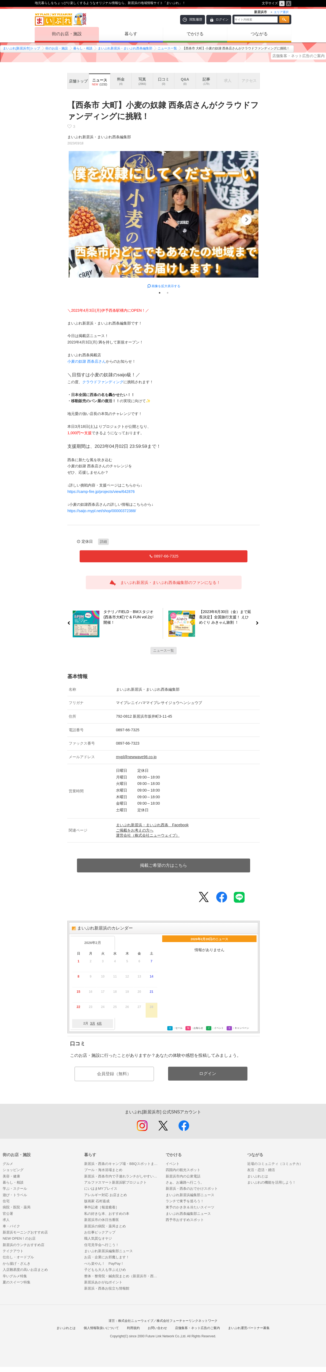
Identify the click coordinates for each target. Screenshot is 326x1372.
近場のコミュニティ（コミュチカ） (275, 1164)
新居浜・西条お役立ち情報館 (106, 1288)
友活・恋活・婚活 (261, 1170)
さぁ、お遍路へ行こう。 (185, 1182)
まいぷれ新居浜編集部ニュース (108, 1251)
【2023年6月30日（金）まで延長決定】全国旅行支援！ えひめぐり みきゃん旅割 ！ (227, 617)
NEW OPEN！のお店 (19, 1238)
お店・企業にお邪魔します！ (106, 1257)
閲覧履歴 (195, 19)
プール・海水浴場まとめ (103, 1170)
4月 (99, 1023)
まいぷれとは (257, 1176)
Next (246, 220)
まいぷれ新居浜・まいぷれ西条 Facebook (152, 825)
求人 (6, 1220)
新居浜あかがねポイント (105, 1282)
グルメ (8, 1164)
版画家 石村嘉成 (97, 1201)
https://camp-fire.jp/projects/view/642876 (101, 491)
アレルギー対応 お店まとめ (105, 1195)
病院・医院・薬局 (16, 1207)
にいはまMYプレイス (100, 1189)
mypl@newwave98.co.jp (136, 757)
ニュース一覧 (167, 48)
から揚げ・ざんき (16, 1264)
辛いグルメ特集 (15, 1276)
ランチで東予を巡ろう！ (185, 1201)
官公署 (8, 1214)
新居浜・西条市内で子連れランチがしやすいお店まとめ (122, 1176)
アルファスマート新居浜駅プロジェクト (115, 1182)
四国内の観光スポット (183, 1170)
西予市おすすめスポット (185, 1220)
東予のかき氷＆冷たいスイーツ (190, 1207)
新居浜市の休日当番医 (101, 1220)
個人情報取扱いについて (101, 1328)
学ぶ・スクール (15, 1189)
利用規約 (133, 1328)
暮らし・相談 (82, 48)
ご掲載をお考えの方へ (134, 830)
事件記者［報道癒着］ (101, 1207)
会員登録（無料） (114, 1073)
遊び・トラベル (15, 1195)
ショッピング (13, 1170)
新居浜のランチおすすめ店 (23, 1245)
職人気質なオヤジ (98, 1238)
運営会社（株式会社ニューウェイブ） (148, 835)
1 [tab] (159, 292)
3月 (92, 1023)
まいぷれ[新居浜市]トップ (21, 48)
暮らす (131, 33)
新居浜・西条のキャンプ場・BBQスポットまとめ (122, 1164)
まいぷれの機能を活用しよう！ (271, 1182)
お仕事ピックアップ (99, 1232)
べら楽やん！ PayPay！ (104, 1264)
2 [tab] (167, 292)
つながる (259, 33)
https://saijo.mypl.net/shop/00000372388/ (101, 511)
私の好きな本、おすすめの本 (106, 1214)
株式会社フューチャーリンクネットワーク (187, 1321)
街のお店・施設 (67, 33)
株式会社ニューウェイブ (135, 1321)
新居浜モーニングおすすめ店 (25, 1232)
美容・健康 (11, 1176)
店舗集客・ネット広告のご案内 (298, 56)
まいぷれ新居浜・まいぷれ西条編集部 (125, 48)
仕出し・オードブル (18, 1257)
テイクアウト (13, 1251)
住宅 (6, 1201)
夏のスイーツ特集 (16, 1282)
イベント (173, 1164)
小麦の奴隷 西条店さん (86, 361)
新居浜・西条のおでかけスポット (192, 1189)
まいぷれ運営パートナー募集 (249, 1328)
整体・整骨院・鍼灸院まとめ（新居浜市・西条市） (122, 1276)
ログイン (222, 19)
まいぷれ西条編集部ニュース (188, 1214)
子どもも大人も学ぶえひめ (105, 1270)
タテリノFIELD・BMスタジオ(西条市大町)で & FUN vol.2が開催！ (126, 617)
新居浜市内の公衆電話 (183, 1176)
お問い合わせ (157, 1328)
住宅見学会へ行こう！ (101, 1245)
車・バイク (11, 1226)
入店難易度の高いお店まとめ (25, 1270)
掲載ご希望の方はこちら (163, 865)
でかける (195, 33)
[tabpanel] (163, 220)
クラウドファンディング (102, 382)
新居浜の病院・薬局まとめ (105, 1226)
